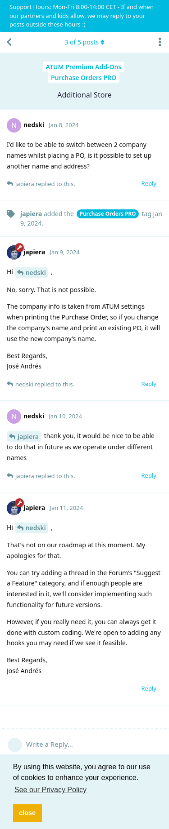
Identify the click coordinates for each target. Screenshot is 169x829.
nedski (36, 272)
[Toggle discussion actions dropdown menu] (160, 42)
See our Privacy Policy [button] (50, 790)
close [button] (27, 812)
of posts (84, 42)
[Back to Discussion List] (9, 42)
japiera (28, 436)
